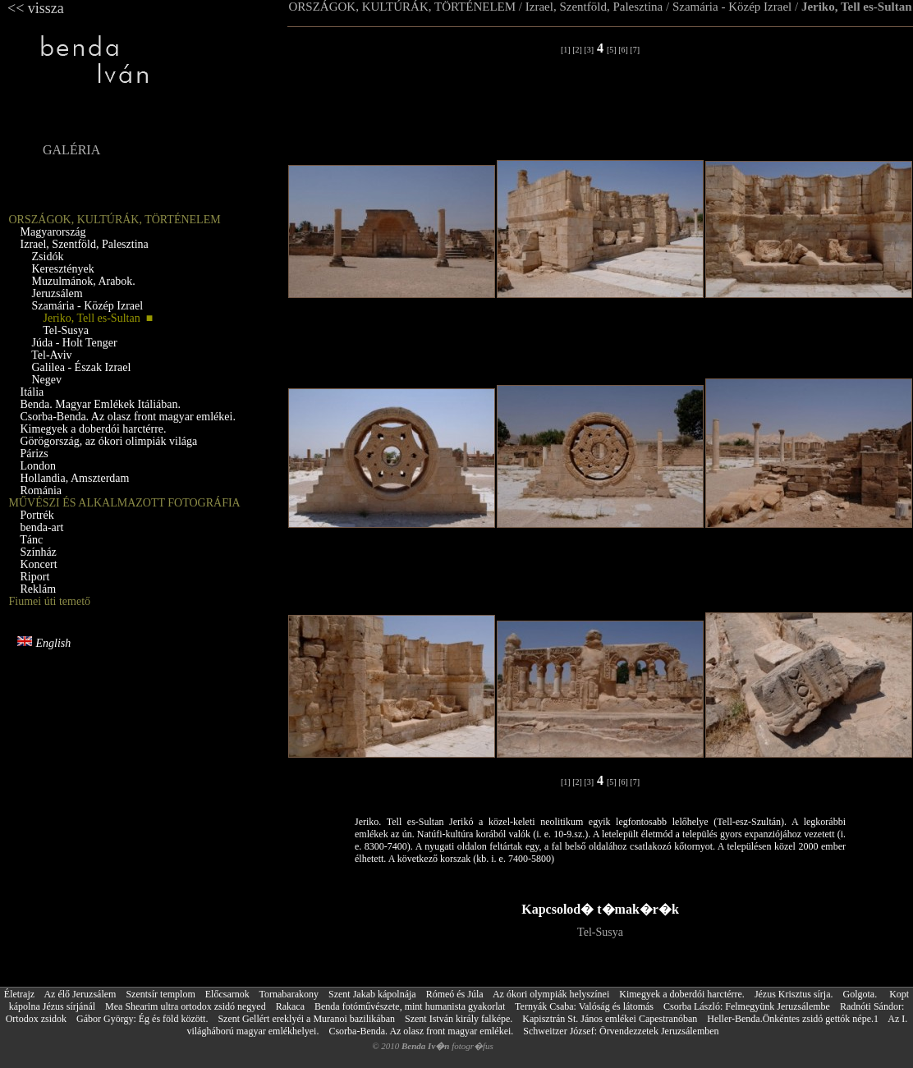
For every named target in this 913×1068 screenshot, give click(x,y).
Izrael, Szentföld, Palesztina (594, 6)
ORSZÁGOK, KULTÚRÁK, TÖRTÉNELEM (402, 6)
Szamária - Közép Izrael (731, 6)
